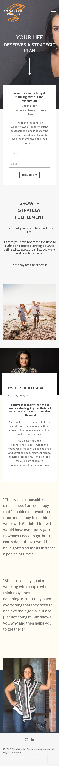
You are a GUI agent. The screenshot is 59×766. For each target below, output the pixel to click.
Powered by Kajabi (29, 757)
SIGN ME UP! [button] (29, 175)
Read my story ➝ (18, 395)
